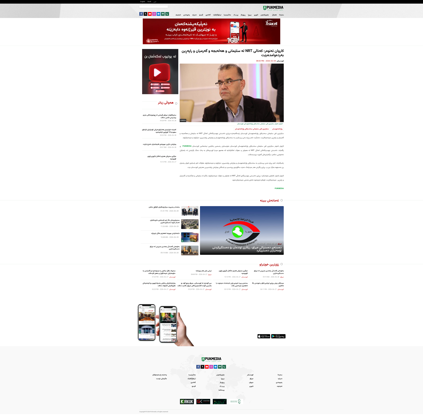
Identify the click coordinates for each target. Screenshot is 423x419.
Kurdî (149, 2)
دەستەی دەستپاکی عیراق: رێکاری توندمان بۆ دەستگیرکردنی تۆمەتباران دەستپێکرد (247, 249)
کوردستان (250, 375)
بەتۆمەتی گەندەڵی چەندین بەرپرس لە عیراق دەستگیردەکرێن (165, 248)
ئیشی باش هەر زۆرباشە (204, 271)
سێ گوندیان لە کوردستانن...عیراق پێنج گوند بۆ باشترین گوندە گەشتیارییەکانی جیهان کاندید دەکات (194, 284)
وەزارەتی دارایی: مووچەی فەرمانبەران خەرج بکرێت (159, 144)
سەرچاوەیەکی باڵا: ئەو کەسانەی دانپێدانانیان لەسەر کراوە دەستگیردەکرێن (165, 221)
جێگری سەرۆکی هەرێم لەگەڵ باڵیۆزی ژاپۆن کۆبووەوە (161, 157)
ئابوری (256, 15)
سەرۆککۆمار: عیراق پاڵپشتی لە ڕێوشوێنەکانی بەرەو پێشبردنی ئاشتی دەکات (159, 116)
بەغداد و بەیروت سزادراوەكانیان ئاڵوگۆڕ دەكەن (164, 207)
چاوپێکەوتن (265, 15)
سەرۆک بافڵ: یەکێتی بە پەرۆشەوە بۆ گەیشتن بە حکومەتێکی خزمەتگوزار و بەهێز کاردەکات (159, 272)
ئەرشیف (178, 15)
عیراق (251, 378)
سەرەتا (281, 15)
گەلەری (208, 15)
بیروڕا (249, 15)
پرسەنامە (221, 390)
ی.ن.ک (235, 15)
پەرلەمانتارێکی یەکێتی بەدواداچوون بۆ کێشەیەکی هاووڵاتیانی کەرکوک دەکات (159, 284)
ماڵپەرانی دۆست (161, 378)
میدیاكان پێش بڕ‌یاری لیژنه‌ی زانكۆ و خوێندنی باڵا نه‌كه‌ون (268, 284)
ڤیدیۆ (201, 15)
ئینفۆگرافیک (217, 15)
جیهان (251, 382)
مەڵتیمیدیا (227, 15)
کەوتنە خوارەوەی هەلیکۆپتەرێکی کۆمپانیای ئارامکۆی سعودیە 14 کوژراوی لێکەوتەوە (158, 131)
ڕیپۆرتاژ (243, 15)
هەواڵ (274, 15)
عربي (155, 2)
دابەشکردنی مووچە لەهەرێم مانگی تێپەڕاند (165, 233)
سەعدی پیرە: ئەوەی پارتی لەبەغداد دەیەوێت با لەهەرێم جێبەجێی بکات (232, 284)
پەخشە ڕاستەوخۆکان (159, 375)
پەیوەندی (186, 15)
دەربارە (194, 15)
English (142, 2)
